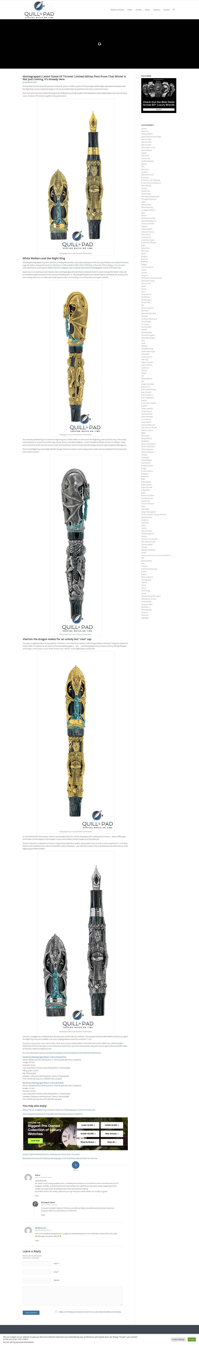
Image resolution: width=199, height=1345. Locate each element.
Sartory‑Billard (146, 134)
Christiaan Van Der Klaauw (151, 278)
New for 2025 (146, 139)
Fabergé (144, 316)
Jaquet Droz (145, 387)
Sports (143, 588)
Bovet (143, 253)
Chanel (144, 272)
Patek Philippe (146, 460)
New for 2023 (146, 145)
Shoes (143, 585)
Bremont (144, 259)
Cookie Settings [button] (178, 1339)
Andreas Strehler (147, 223)
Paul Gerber (146, 463)
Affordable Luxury (148, 147)
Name (56, 1263)
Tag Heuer (145, 522)
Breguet (144, 256)
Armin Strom (146, 234)
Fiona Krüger (146, 321)
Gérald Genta (146, 332)
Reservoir (145, 169)
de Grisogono (146, 300)
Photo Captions (147, 577)
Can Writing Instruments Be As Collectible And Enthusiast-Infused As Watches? (53, 1114)
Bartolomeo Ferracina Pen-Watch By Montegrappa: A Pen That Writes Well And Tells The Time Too (60, 1158)
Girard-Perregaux (148, 335)
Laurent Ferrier (147, 414)
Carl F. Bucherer (147, 267)
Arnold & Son (146, 237)
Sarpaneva (145, 501)
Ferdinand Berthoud (149, 319)
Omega (144, 455)
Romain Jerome (147, 498)
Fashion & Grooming (149, 569)
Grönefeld (145, 354)
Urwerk (144, 536)
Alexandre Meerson (149, 221)
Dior (142, 305)
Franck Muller (146, 327)
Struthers (144, 520)
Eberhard (144, 310)
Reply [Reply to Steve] (37, 1196)
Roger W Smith (146, 487)
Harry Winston (146, 365)
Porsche (144, 566)
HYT (142, 376)
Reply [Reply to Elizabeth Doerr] (43, 1215)
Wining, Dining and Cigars (151, 596)
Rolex (143, 493)
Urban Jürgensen (147, 533)
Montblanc (145, 441)
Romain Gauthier (147, 495)
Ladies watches (147, 408)
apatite (77, 843)
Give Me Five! (146, 185)
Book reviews (146, 561)
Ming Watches (146, 438)
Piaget (143, 468)
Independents (146, 378)
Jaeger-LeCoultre (147, 384)
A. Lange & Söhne (148, 210)
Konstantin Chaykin (148, 403)
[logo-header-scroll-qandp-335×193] (39, 9)
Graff (143, 343)
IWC (142, 381)
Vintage (144, 547)
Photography (146, 580)
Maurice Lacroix (147, 430)
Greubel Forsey (147, 348)
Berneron (145, 131)
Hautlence (145, 368)
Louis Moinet (146, 419)
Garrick (144, 329)
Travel (143, 593)
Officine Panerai (147, 452)
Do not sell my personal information (18, 1342)
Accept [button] (191, 1339)
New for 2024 (146, 142)
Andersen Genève (148, 218)
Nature (144, 574)
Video (143, 202)
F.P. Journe (145, 324)
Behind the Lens (147, 174)
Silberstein (145, 509)
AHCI (143, 213)
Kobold (144, 400)
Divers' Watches (147, 308)
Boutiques (145, 177)
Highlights (145, 618)
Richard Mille (146, 482)
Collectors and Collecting (150, 180)
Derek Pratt (145, 302)
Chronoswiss (146, 283)
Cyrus (143, 291)
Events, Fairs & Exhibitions (151, 183)
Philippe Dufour (147, 465)
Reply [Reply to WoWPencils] (37, 1240)
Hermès (144, 370)
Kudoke (144, 406)
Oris (142, 166)
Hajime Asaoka (147, 362)
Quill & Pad (145, 191)
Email (56, 1272)
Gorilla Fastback (147, 161)
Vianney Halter (147, 544)
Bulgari (144, 264)
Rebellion (144, 474)
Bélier (143, 245)
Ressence (145, 476)
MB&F (143, 433)
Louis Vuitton (146, 422)
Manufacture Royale (149, 427)
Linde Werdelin (147, 416)
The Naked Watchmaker (150, 196)
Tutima (143, 528)
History (144, 188)
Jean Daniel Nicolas (148, 389)
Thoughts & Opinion (148, 199)
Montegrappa (146, 609)
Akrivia (143, 215)
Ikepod (144, 164)
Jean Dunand (146, 392)
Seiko (143, 506)
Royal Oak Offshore (148, 242)
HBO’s (80, 86)
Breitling (144, 261)
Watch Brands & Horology (151, 136)
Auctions (144, 172)
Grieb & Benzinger (148, 351)
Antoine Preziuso (147, 232)
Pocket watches (147, 471)
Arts (142, 558)
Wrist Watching (147, 207)
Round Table (146, 194)
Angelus (144, 226)
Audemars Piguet (147, 240)
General (144, 612)
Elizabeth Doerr (31, 82)
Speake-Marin (146, 517)
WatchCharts (146, 204)
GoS (143, 340)
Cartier (143, 270)
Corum (143, 289)
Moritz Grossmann (148, 444)
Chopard (144, 275)
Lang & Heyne (146, 411)
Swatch (144, 153)
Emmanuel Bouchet (148, 313)
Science (144, 582)
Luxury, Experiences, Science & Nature (156, 555)
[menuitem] (117, 9)
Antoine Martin (147, 229)
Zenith (143, 552)
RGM (143, 479)
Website (56, 1280)
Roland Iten (145, 490)
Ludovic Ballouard (148, 425)
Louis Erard (145, 158)
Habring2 (144, 359)
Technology (145, 590)
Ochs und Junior (147, 449)
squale (144, 128)
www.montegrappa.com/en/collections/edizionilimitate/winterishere (74, 1053)
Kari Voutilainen (147, 395)
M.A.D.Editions (146, 150)
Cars (143, 563)
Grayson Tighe (147, 604)
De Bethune (145, 297)
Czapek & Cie (146, 294)
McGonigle (145, 435)
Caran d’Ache (146, 601)
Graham (144, 346)
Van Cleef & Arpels (148, 542)
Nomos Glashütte (148, 446)
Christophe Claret (148, 281)
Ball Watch (145, 155)
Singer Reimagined (148, 512)
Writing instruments (148, 599)
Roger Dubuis (146, 484)
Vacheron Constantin (149, 539)
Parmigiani (145, 457)
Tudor (143, 525)
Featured (144, 615)
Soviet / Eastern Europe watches (153, 514)
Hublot (143, 373)
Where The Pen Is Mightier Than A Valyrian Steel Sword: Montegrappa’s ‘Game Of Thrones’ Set (84, 268)
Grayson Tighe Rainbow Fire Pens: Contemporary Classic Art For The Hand (51, 1154)
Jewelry (144, 571)
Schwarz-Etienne (147, 503)
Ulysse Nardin (146, 531)
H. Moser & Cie (146, 357)
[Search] (173, 9)
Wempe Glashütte (148, 550)
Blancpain (145, 251)
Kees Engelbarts (147, 397)
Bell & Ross (145, 248)
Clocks (143, 286)
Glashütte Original (148, 338)
